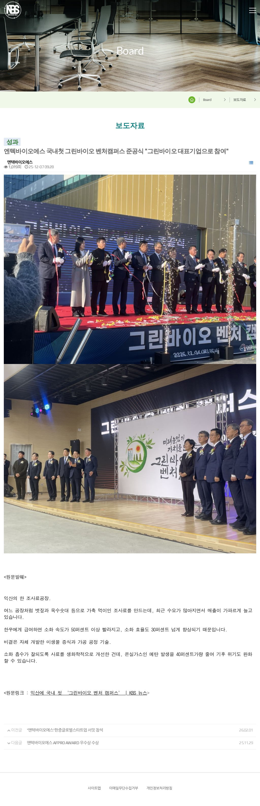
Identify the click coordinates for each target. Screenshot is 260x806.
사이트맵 (94, 727)
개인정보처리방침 (159, 727)
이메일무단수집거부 (123, 727)
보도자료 (239, 100)
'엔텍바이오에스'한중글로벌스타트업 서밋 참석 (65, 669)
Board (207, 100)
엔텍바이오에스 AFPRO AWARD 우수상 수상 (63, 682)
